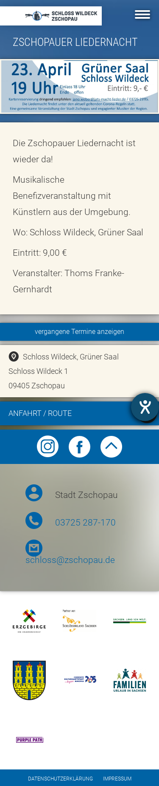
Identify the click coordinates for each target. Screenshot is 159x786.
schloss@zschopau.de (70, 560)
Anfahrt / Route (82, 414)
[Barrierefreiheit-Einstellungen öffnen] (145, 407)
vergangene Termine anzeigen (79, 332)
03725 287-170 (85, 522)
